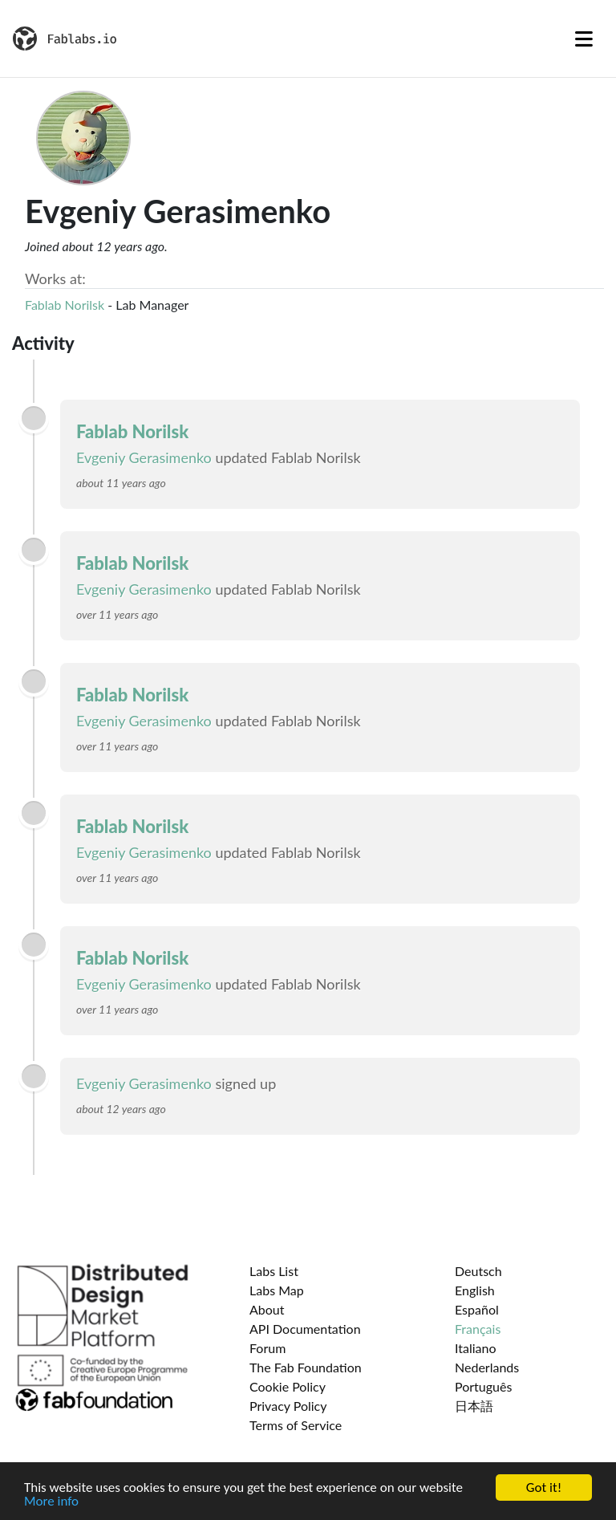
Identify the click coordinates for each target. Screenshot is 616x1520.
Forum (267, 1347)
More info (51, 1502)
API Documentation (305, 1328)
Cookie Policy (287, 1386)
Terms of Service (295, 1425)
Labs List (273, 1270)
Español (477, 1309)
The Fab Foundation (305, 1367)
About (267, 1309)
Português (483, 1386)
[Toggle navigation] (584, 38)
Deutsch (478, 1270)
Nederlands (487, 1367)
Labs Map (276, 1290)
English (475, 1290)
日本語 (474, 1405)
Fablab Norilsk (64, 304)
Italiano (475, 1347)
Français (477, 1328)
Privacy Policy (288, 1405)
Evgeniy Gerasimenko (144, 457)
